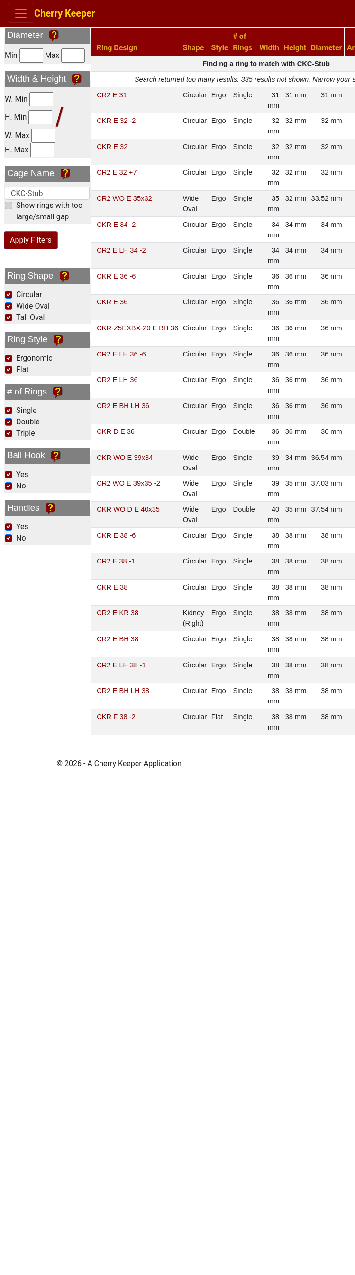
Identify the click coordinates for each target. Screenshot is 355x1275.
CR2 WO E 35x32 (124, 198)
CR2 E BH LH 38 (123, 690)
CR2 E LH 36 (117, 380)
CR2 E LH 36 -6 (121, 354)
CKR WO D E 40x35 (128, 509)
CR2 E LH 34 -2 (121, 250)
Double (28, 421)
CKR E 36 (112, 302)
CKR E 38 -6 (116, 535)
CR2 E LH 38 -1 (121, 665)
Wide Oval (33, 305)
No (21, 485)
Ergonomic (34, 358)
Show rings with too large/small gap (49, 211)
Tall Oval (30, 317)
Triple (25, 433)
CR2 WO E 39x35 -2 (128, 483)
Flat (22, 369)
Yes (22, 474)
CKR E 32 (112, 146)
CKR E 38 (112, 587)
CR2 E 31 (112, 95)
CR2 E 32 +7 (117, 172)
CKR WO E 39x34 (125, 457)
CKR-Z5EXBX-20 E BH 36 (137, 328)
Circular (29, 294)
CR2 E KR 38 (117, 613)
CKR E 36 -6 (116, 276)
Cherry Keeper (67, 13)
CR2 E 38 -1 (116, 561)
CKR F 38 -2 (116, 717)
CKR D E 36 (116, 431)
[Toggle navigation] (21, 13)
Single (26, 410)
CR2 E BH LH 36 (123, 406)
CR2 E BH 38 (117, 639)
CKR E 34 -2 (116, 224)
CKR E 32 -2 (116, 120)
